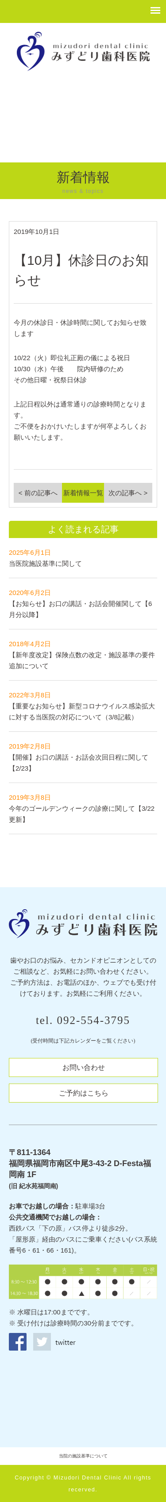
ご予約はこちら (83, 1093)
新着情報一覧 (83, 493)
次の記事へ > (127, 493)
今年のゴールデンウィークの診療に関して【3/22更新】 (81, 808)
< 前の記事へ (38, 493)
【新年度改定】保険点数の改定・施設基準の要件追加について (82, 655)
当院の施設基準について (83, 1455)
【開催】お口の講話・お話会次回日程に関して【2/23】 (78, 757)
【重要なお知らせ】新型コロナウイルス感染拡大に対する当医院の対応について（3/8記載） (82, 706)
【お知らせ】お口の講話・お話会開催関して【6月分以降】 (80, 603)
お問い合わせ (83, 1067)
